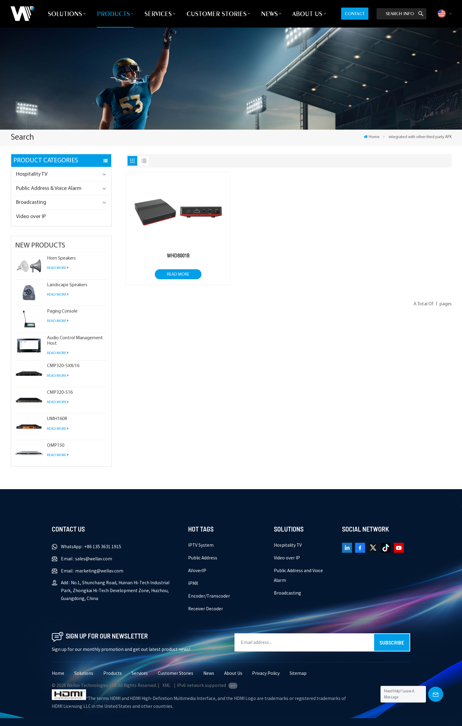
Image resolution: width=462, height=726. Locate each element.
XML (166, 685)
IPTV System (201, 545)
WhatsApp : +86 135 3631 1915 (91, 547)
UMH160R (57, 418)
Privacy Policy (266, 673)
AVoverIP (197, 571)
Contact (355, 13)
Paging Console (62, 311)
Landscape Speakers (67, 285)
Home (372, 137)
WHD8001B (178, 256)
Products (113, 14)
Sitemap (298, 673)
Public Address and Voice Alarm (298, 575)
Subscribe (392, 642)
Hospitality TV (32, 174)
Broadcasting (31, 202)
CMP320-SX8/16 (63, 365)
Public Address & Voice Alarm (48, 188)
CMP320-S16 (60, 392)
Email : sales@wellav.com (86, 559)
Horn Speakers (61, 258)
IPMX (193, 583)
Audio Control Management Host (75, 341)
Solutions (65, 14)
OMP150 (55, 445)
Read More (58, 268)
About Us (307, 14)
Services (158, 14)
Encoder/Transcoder (209, 596)
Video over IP (31, 217)
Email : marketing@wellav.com (92, 571)
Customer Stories (217, 14)
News (269, 14)
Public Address (202, 558)
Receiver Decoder (205, 609)
